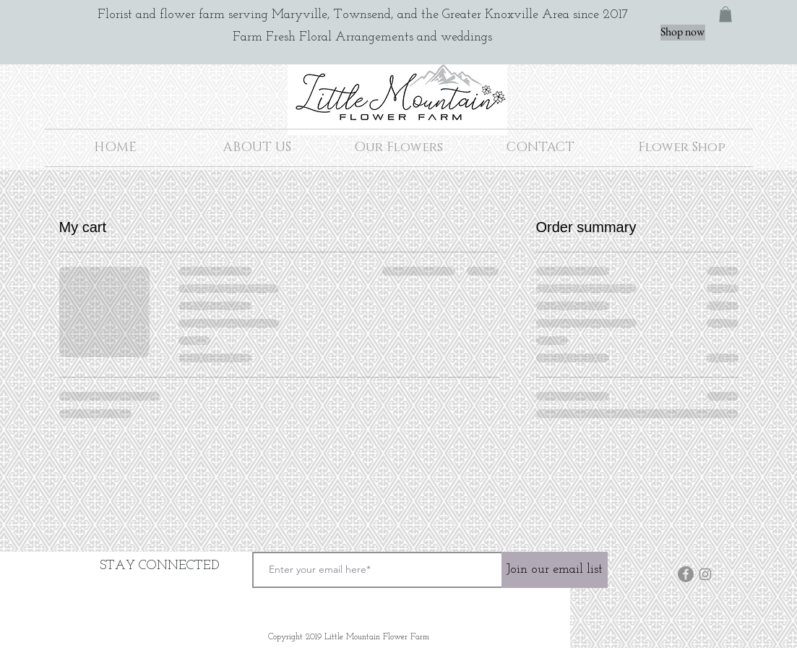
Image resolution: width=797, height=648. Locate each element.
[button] (725, 14)
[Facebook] (686, 574)
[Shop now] (682, 32)
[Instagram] (705, 574)
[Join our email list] (554, 570)
